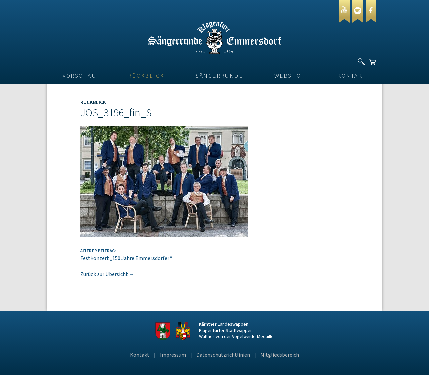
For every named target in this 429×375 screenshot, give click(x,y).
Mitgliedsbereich (279, 355)
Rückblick (146, 76)
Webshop (290, 76)
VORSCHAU (79, 76)
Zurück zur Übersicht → (107, 274)
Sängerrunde (219, 76)
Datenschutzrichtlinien (223, 355)
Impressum (173, 355)
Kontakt (351, 76)
